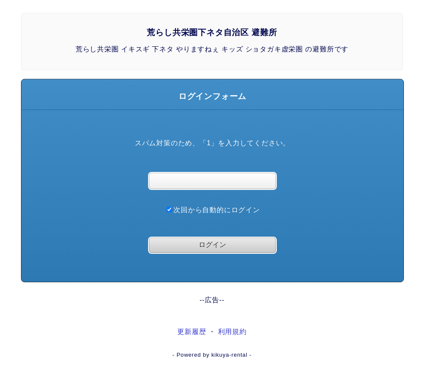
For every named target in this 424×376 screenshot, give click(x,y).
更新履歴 (191, 331)
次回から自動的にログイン (213, 210)
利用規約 (232, 331)
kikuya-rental (229, 355)
